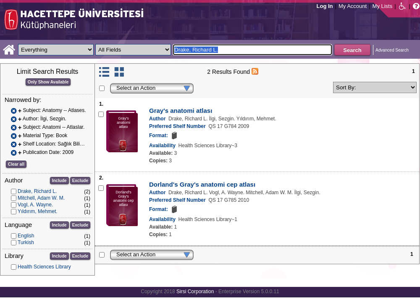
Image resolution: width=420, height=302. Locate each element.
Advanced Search (392, 50)
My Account (353, 6)
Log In (325, 6)
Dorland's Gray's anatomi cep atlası (202, 184)
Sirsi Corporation (195, 291)
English (26, 236)
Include (59, 180)
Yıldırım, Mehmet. (38, 211)
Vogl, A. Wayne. (35, 205)
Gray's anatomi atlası (180, 110)
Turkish (26, 242)
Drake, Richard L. (37, 191)
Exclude (80, 180)
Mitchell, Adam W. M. (41, 198)
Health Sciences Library (44, 267)
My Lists (383, 6)
